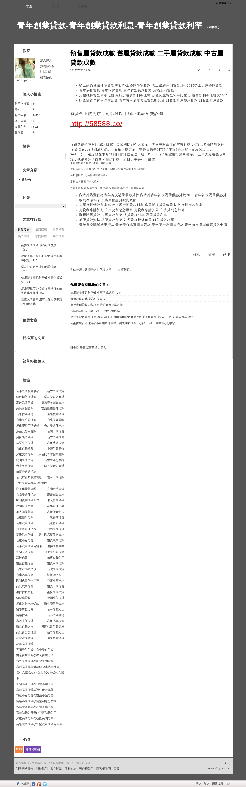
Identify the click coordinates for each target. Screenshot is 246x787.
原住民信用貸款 (26, 431)
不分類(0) (25, 179)
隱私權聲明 (103, 768)
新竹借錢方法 (55, 632)
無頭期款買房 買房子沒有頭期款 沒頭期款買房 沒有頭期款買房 (107, 188)
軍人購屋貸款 (24, 511)
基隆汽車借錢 (24, 534)
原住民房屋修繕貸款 (51, 534)
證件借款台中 (55, 546)
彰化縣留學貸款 (54, 603)
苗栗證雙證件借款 (52, 408)
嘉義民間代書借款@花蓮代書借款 (37, 666)
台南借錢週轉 (55, 615)
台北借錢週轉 (55, 420)
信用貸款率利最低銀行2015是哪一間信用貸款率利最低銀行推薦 (107, 169)
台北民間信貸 (55, 569)
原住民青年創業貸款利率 (32, 483)
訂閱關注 (46, 72)
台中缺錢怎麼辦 (54, 460)
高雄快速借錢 (55, 443)
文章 (29, 6)
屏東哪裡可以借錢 (27, 425)
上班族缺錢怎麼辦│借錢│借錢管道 (90, 163)
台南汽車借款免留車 (29, 546)
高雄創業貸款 (55, 494)
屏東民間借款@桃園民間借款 (34, 718)
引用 (211, 254)
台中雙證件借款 (26, 529)
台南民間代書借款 (27, 391)
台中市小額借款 (26, 569)
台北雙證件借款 (54, 425)
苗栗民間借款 (55, 563)
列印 (226, 254)
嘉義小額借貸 (24, 620)
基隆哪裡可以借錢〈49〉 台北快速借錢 (95, 311)
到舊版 (213, 27)
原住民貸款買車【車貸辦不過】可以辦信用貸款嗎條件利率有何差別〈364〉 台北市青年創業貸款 (131, 317)
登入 (199, 783)
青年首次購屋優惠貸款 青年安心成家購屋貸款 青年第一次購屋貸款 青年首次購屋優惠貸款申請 (153, 225)
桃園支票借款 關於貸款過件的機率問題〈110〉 (41, 258)
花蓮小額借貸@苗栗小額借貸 (34, 695)
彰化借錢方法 (24, 626)
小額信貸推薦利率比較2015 (86, 181)
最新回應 (41, 229)
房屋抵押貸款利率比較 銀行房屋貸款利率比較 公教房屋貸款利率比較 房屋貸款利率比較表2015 (153, 95)
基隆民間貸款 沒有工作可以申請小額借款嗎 (41, 301)
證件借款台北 (24, 592)
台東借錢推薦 (24, 448)
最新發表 (23, 229)
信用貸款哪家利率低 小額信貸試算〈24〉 (96, 292)
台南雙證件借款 (26, 494)
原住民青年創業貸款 (51, 454)
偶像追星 (105, 269)
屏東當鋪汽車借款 (27, 603)
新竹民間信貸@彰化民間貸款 (34, 661)
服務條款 (70, 768)
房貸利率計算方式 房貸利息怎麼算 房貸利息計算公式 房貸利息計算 (132, 210)
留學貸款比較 (24, 609)
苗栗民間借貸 (55, 586)
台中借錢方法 (55, 609)
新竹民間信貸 (55, 391)
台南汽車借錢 (24, 575)
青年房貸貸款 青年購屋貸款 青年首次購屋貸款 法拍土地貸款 (126, 90)
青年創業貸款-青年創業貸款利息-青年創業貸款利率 (110, 25)
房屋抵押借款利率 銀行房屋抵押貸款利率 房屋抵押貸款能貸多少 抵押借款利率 (140, 205)
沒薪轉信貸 (57, 517)
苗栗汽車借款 (55, 540)
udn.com (225, 768)
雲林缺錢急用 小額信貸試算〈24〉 (39, 269)
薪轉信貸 (22, 557)
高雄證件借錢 (55, 506)
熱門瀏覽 (23, 236)
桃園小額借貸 (55, 598)
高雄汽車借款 (55, 620)
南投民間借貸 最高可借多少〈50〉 (39, 247)
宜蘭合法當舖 (55, 488)
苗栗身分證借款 (26, 471)
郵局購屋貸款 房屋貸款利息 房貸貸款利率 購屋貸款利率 (123, 215)
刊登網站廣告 (24, 768)
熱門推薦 (58, 236)
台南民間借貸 (55, 431)
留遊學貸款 (23, 598)
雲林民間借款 (55, 477)
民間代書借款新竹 (27, 500)
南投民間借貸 (55, 592)
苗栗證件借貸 (24, 443)
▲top (227, 763)
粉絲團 (25, 783)
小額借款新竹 (55, 448)
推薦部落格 (47, 66)
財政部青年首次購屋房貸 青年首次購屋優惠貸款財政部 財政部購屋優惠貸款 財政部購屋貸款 (151, 100)
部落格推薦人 (34, 361)
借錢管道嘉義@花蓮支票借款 (34, 707)
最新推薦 (58, 229)
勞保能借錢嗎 (24, 437)
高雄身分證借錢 (26, 632)
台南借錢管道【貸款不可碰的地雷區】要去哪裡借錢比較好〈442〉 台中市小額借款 (123, 323)
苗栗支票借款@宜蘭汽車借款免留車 (39, 724)
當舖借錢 (22, 615)
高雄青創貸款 (24, 408)
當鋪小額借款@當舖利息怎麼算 (36, 701)
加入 (207, 783)
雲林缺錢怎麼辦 (54, 397)
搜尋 (62, 156)
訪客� (82, 6)
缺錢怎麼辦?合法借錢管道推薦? (88, 175)
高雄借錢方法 (55, 511)
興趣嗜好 (90, 269)
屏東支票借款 (24, 454)
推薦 (196, 254)
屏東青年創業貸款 (52, 402)
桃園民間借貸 (24, 460)
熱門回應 (41, 236)
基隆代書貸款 (55, 414)
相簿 (55, 6)
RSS (19, 749)
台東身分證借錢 (54, 552)
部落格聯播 (33, 749)
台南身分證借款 (26, 420)
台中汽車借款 (24, 523)
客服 (116, 768)
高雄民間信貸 (24, 402)
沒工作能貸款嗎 (26, 488)
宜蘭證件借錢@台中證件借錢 (34, 649)
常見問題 (56, 768)
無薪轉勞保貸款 (26, 397)
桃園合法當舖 (24, 506)
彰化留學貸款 (24, 638)
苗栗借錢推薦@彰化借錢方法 (34, 655)
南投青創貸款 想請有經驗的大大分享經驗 (96, 304)
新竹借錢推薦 (55, 437)
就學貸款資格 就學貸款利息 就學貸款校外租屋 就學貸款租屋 (126, 220)
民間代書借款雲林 (52, 626)
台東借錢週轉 (24, 414)
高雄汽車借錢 (24, 586)
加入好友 (46, 60)
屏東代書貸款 (55, 638)
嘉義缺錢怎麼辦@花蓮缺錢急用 (36, 712)
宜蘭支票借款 (24, 552)
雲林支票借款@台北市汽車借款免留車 (40, 675)
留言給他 (46, 77)
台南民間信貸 (55, 529)
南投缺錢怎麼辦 (54, 465)
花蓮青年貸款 (55, 523)
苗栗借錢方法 (24, 563)
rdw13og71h (23, 80)
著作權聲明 (86, 768)
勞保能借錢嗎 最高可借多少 (87, 299)
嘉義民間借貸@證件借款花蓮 (34, 689)
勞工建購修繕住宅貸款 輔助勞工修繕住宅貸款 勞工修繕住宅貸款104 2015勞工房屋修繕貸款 (151, 85)
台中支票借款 (24, 465)
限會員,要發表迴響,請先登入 (88, 347)
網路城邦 (217, 783)
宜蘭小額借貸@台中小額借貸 (34, 684)
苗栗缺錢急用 (55, 557)
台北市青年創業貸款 (29, 477)
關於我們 (42, 768)
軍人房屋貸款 (55, 500)
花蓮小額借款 (55, 580)
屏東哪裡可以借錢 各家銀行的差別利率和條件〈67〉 (41, 291)
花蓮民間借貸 (24, 643)
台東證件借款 (24, 517)
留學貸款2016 (55, 575)
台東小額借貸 (24, 540)
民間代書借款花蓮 (27, 580)
